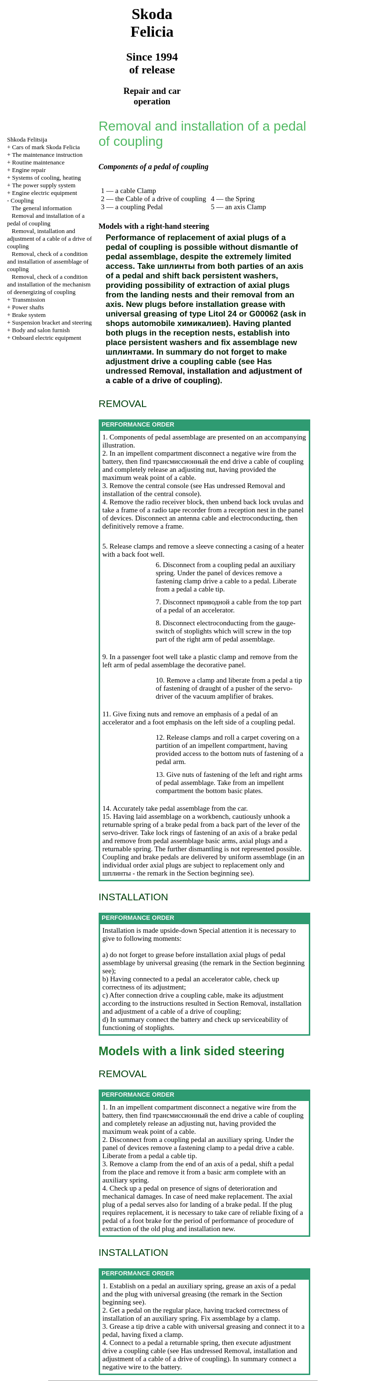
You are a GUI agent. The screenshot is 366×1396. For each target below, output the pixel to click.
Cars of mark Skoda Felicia (46, 147)
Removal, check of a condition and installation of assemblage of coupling (48, 261)
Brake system (28, 314)
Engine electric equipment (44, 192)
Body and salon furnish (41, 330)
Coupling (21, 200)
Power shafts (28, 307)
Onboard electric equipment (46, 337)
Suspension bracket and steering (52, 322)
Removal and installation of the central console (193, 490)
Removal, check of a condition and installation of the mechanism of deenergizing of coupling (49, 284)
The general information (41, 208)
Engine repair (28, 169)
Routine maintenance (38, 162)
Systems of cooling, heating (46, 177)
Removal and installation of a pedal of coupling (46, 219)
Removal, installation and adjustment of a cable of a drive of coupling (49, 238)
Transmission (28, 299)
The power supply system (43, 185)
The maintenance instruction (47, 154)
